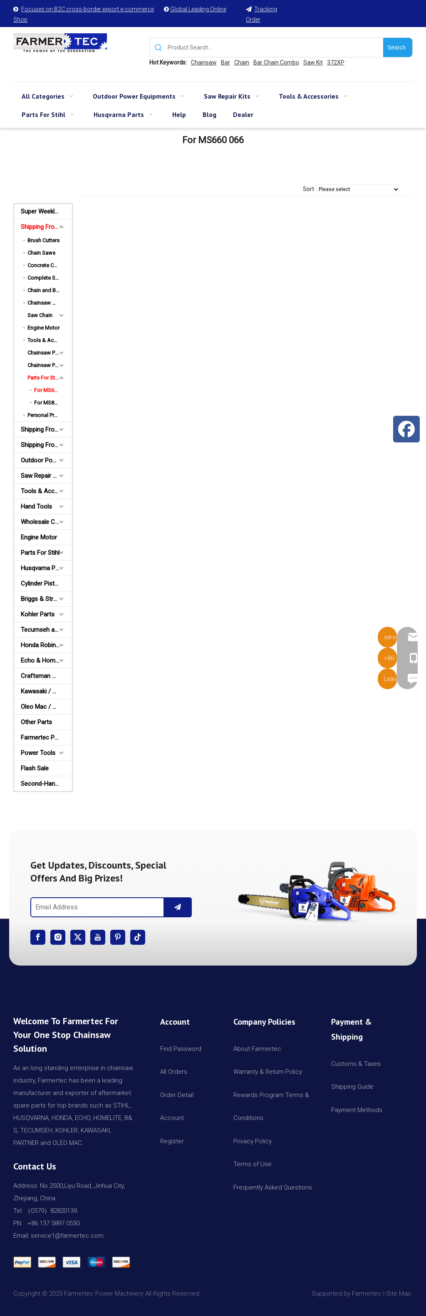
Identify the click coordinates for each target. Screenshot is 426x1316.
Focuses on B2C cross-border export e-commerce (87, 9)
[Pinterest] (117, 937)
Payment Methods (356, 1110)
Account (172, 1118)
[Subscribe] (177, 907)
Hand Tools (36, 506)
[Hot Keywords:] (397, 47)
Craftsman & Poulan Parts (46, 676)
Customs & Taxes (356, 1064)
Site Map (399, 1293)
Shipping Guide (352, 1086)
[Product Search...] (275, 47)
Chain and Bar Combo (49, 290)
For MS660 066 (52, 390)
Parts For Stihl (43, 378)
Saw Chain (39, 315)
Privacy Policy (252, 1141)
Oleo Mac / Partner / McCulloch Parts (46, 706)
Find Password (180, 1049)
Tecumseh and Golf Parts (46, 629)
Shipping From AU (45, 429)
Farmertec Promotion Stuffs (46, 737)
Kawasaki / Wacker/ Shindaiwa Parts (46, 691)
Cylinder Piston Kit (45, 583)
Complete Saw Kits (49, 278)
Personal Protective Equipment (49, 415)
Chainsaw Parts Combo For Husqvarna (49, 365)
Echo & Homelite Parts (46, 660)
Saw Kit (313, 62)
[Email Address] (95, 907)
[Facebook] (37, 937)
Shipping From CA (45, 445)
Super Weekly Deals (46, 211)
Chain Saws (41, 253)
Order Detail (176, 1095)
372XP (335, 62)
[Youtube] (97, 937)
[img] (315, 889)
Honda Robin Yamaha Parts (46, 645)
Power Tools (38, 753)
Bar (225, 62)
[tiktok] (137, 937)
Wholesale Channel (46, 522)
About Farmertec (257, 1049)
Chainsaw (204, 62)
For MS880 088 (52, 403)
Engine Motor (43, 328)
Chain (241, 62)
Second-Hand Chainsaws (46, 783)
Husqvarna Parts (43, 568)
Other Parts (36, 722)
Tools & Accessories (49, 340)
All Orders (173, 1071)
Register (172, 1141)
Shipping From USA (46, 227)
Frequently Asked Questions (272, 1187)
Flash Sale (35, 768)
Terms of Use (252, 1164)
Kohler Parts (37, 614)
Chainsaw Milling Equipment (49, 303)
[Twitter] (77, 937)
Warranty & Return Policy (267, 1071)
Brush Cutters (43, 240)
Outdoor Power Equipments (46, 460)
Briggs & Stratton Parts (46, 599)
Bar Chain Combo (276, 62)
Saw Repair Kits (42, 475)
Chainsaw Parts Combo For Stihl (49, 353)
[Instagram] (57, 937)
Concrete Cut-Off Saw (49, 265)
